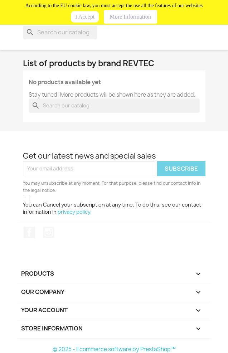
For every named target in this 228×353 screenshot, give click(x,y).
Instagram (48, 232)
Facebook (29, 232)
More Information (130, 17)
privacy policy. (75, 211)
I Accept (84, 17)
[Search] (60, 32)
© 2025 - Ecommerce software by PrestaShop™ (114, 349)
